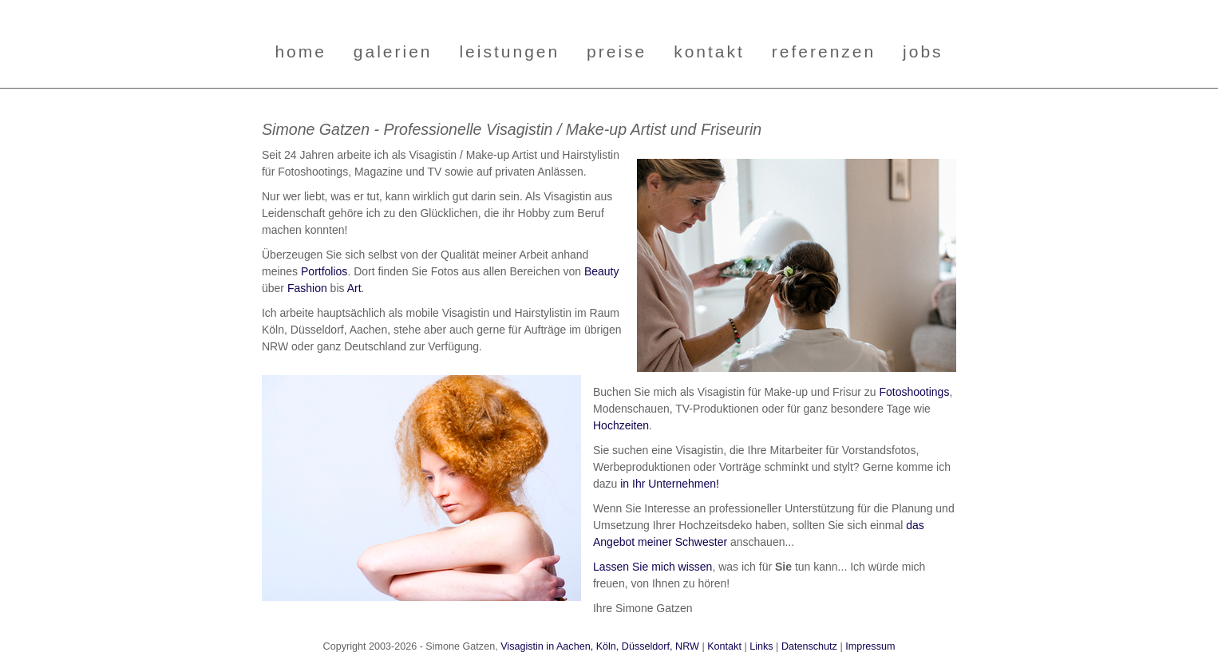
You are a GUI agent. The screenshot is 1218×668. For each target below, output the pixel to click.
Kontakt (724, 646)
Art (354, 288)
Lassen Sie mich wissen (652, 566)
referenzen (824, 51)
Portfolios (324, 271)
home (300, 51)
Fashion (307, 288)
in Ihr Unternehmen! (669, 483)
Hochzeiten (621, 425)
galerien (393, 51)
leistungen (509, 51)
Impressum (870, 646)
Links (761, 646)
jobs (923, 51)
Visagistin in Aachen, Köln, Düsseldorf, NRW (599, 646)
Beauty (601, 271)
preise (617, 51)
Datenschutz (809, 646)
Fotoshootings (914, 391)
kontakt (709, 51)
